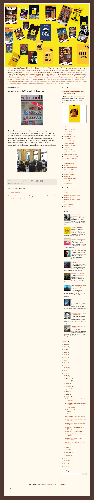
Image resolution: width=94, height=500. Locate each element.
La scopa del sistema (76, 300)
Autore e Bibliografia (69, 129)
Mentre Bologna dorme (22, 79)
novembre (68, 381)
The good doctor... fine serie (78, 250)
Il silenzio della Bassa (23, 70)
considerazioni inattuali (32, 68)
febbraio (68, 452)
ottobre (68, 383)
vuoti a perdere (80, 76)
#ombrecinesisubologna (35, 74)
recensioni (60, 72)
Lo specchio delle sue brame (15, 83)
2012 (65, 461)
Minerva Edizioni (68, 204)
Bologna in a (60, 81)
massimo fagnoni (23, 8)
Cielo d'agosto (67, 138)
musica (10, 70)
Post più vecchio (51, 196)
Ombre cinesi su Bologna (70, 154)
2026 (65, 344)
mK (43, 83)
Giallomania (67, 81)
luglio (67, 391)
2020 (65, 360)
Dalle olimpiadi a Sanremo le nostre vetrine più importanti (78, 287)
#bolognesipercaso (79, 74)
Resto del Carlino (26, 83)
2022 (65, 354)
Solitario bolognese (69, 143)
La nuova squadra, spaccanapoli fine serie (77, 215)
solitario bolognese (65, 74)
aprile (67, 447)
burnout (48, 79)
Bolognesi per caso (28, 76)
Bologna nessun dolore (51, 74)
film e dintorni (54, 68)
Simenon (53, 81)
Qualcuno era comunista (77, 273)
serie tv (47, 83)
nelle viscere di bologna (72, 77)
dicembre (68, 378)
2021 (65, 357)
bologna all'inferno (38, 79)
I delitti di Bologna (41, 76)
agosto (67, 389)
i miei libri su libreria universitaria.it (73, 193)
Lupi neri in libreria (76, 227)
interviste (29, 81)
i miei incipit (22, 81)
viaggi (66, 83)
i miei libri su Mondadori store (72, 195)
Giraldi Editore (68, 202)
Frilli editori (67, 206)
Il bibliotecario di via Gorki (71, 156)
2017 (65, 368)
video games (22, 74)
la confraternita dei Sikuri (70, 167)
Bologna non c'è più (69, 149)
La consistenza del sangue (70, 161)
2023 (65, 352)
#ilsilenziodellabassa (12, 81)
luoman (51, 484)
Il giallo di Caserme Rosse (44, 81)
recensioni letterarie (70, 70)
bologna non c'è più (39, 70)
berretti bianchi (82, 70)
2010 (65, 466)
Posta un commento (15, 192)
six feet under (68, 414)
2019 (65, 362)
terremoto (61, 83)
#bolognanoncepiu (55, 70)
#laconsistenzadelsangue (72, 72)
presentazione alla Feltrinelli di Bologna (75, 416)
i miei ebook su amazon (70, 190)
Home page (32, 196)
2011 (65, 463)
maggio (68, 396)
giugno (68, 394)
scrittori (68, 68)
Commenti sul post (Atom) (20, 199)
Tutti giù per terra (68, 172)
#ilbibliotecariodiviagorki (17, 72)
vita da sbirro (79, 68)
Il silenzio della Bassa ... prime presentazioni (73, 438)
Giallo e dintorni (12, 77)
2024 (65, 349)
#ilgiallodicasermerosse (66, 76)
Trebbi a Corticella (70, 407)
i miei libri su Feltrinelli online (72, 199)
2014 (65, 376)
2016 (65, 370)
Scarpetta (73, 262)
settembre (68, 386)
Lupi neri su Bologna (49, 72)
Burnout (66, 165)
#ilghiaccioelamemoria (14, 76)
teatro (56, 83)
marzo (67, 449)
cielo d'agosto (53, 76)
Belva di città (67, 134)
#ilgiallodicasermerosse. (59, 79)
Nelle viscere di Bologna (70, 170)
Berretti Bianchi (68, 183)
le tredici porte (37, 83)
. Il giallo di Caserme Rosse (33, 72)
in (32, 83)
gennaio (68, 455)
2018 (65, 365)
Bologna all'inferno (69, 132)
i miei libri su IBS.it (69, 197)
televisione (12, 68)
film (14, 74)
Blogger (62, 484)
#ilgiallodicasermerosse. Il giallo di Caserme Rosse (33, 77)
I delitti (72, 81)
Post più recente (12, 196)
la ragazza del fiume (79, 79)
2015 (65, 373)
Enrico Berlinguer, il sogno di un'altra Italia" (78, 313)
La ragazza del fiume (69, 136)
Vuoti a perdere (68, 147)
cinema (69, 79)
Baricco (35, 81)
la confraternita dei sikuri (56, 77)
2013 (65, 458)
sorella (51, 83)
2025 (65, 346)
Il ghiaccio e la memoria (81, 81)
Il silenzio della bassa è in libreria (74, 431)
